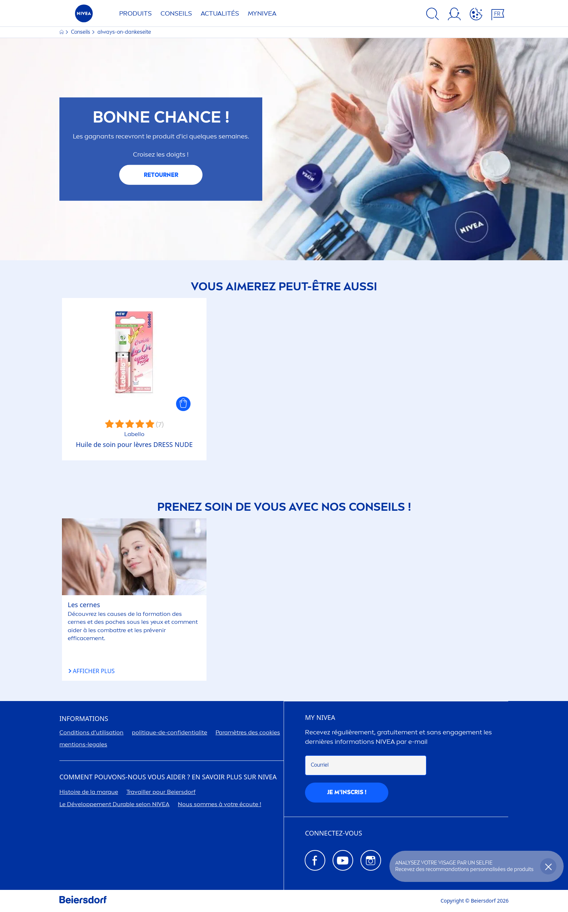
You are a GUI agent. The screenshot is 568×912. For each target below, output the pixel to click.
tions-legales (83, 744)
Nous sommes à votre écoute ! (219, 804)
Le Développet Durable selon (114, 804)
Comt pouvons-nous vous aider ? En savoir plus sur (168, 777)
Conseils (176, 13)
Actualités (220, 13)
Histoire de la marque (88, 791)
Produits (135, 13)
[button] (183, 404)
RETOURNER (161, 174)
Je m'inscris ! (347, 792)
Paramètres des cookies (248, 732)
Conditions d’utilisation (91, 732)
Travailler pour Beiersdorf (161, 791)
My (262, 13)
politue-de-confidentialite (169, 732)
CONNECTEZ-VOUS (333, 833)
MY (320, 718)
